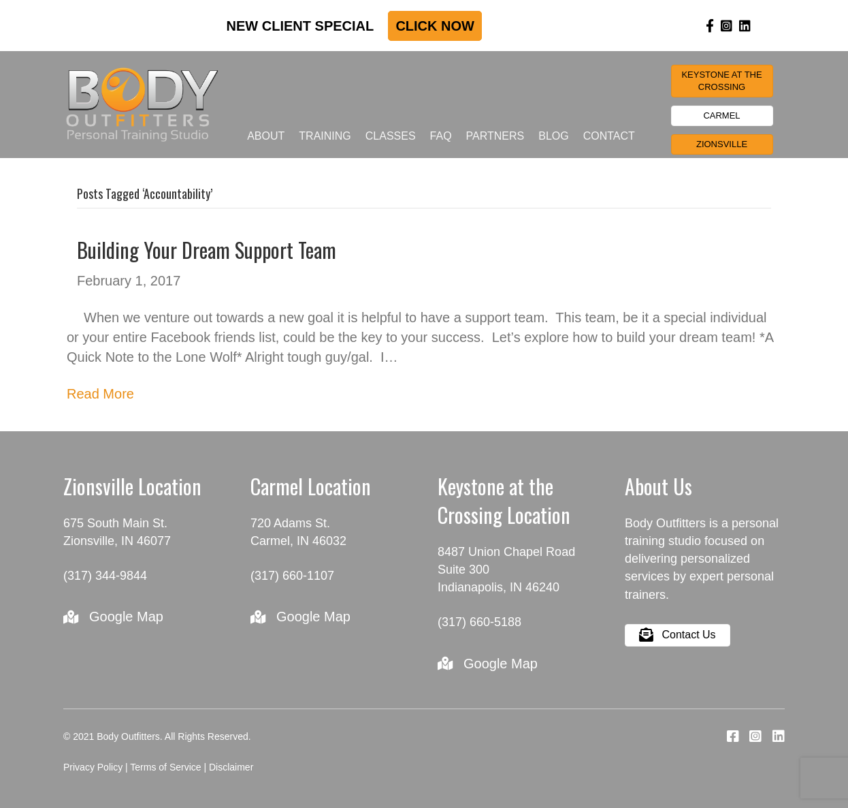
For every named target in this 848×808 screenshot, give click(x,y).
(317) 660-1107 (292, 575)
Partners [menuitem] (495, 136)
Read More (100, 393)
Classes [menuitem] (390, 136)
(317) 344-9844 (105, 575)
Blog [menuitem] (553, 136)
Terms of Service (165, 767)
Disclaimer (231, 767)
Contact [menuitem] (609, 136)
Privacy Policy (93, 767)
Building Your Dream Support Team (206, 249)
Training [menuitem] (324, 136)
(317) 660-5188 (479, 622)
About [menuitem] (265, 136)
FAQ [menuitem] (441, 136)
